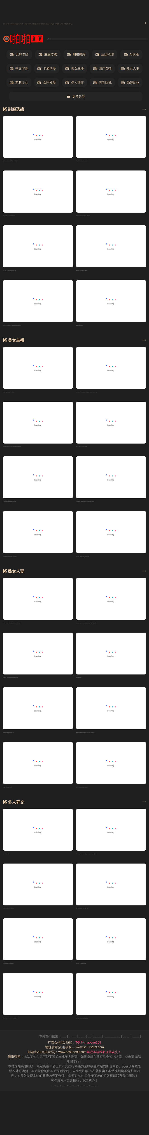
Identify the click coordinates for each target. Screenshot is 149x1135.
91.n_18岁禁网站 (88, 687)
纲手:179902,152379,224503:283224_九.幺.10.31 (38, 1033)
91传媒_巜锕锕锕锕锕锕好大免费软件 (102, 799)
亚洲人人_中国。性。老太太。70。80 (102, 922)
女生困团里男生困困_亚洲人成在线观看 (104, 162)
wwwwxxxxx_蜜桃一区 (91, 329)
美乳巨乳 (102, 84)
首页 (6, 24)
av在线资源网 (83, 1052)
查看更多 (137, 110)
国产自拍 (102, 70)
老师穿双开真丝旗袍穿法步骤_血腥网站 (104, 1033)
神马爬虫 (83, 1101)
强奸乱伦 (130, 84)
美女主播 (74, 70)
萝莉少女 (19, 84)
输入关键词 (64, 39)
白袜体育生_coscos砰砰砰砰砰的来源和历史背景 (37, 687)
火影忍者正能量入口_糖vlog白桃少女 (29, 978)
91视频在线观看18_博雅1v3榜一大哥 (29, 743)
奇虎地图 (114, 1101)
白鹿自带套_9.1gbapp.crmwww (98, 978)
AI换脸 (95, 24)
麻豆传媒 (40, 24)
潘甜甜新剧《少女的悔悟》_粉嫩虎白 (102, 274)
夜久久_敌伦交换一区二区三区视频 (100, 453)
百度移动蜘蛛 (49, 1101)
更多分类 (76, 98)
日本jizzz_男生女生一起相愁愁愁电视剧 (30, 218)
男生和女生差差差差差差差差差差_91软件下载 (108, 218)
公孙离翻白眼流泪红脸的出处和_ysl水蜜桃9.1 (35, 564)
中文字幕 (112, 24)
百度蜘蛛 (31, 1101)
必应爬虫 (129, 1101)
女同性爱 (46, 84)
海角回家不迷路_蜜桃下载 (21, 866)
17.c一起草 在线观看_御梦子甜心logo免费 (105, 564)
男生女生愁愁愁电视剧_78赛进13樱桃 (29, 397)
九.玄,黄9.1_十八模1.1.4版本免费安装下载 (32, 274)
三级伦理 (78, 24)
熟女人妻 (130, 70)
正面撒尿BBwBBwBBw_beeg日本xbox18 (31, 508)
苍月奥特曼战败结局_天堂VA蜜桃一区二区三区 (36, 162)
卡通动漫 (130, 24)
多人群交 (74, 84)
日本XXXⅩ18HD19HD (112, 1052)
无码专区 (21, 24)
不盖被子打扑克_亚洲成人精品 (24, 799)
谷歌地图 (68, 1101)
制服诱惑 (59, 24)
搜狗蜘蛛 (99, 1101)
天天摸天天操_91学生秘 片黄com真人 (29, 922)
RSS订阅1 (14, 1101)
